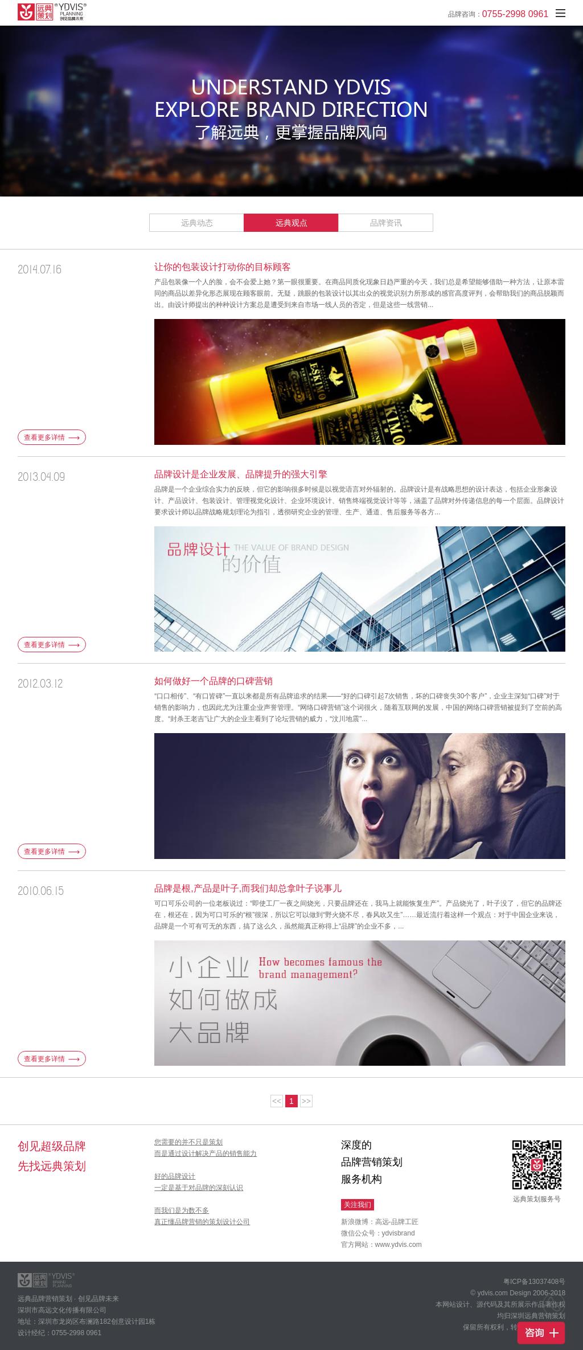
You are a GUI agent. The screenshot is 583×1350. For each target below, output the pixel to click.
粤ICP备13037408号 (534, 1282)
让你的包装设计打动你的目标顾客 (222, 267)
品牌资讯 (386, 222)
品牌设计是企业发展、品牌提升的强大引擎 (240, 474)
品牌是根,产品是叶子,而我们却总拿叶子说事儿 (248, 888)
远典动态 (197, 222)
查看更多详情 (52, 437)
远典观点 (291, 222)
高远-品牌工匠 (396, 1222)
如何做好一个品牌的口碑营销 (213, 681)
